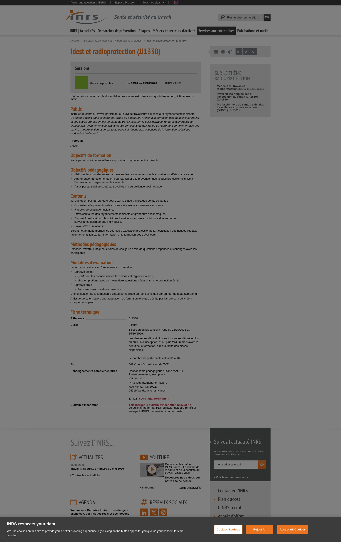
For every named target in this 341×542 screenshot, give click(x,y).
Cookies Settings (228, 533)
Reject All (259, 533)
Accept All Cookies (293, 533)
